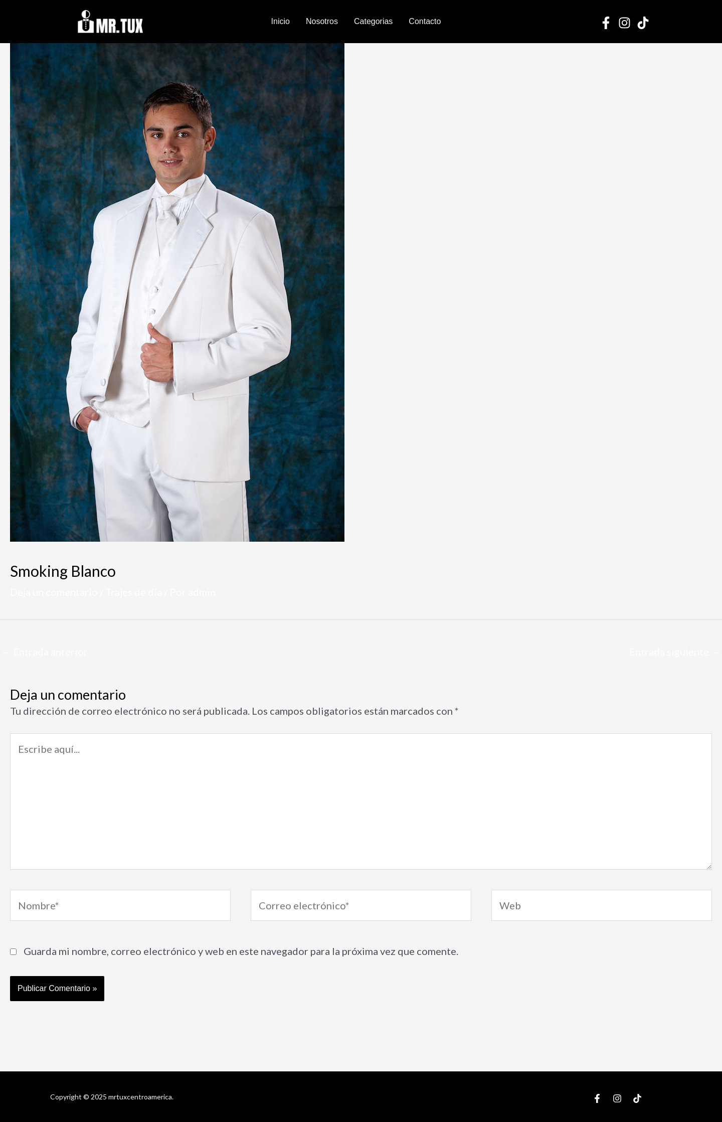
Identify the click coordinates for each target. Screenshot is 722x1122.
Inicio (280, 21)
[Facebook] (606, 23)
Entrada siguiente (675, 652)
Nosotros (322, 21)
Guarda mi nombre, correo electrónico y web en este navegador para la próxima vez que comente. (241, 951)
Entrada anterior (44, 652)
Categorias (373, 21)
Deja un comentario (54, 592)
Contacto (425, 21)
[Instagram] (624, 23)
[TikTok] (643, 23)
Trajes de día (133, 592)
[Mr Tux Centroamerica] (110, 20)
